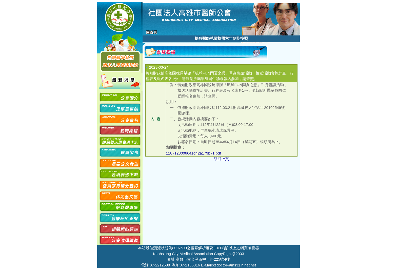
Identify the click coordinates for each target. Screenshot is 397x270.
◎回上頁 (221, 159)
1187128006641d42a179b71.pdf (193, 153)
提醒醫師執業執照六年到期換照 (221, 38)
